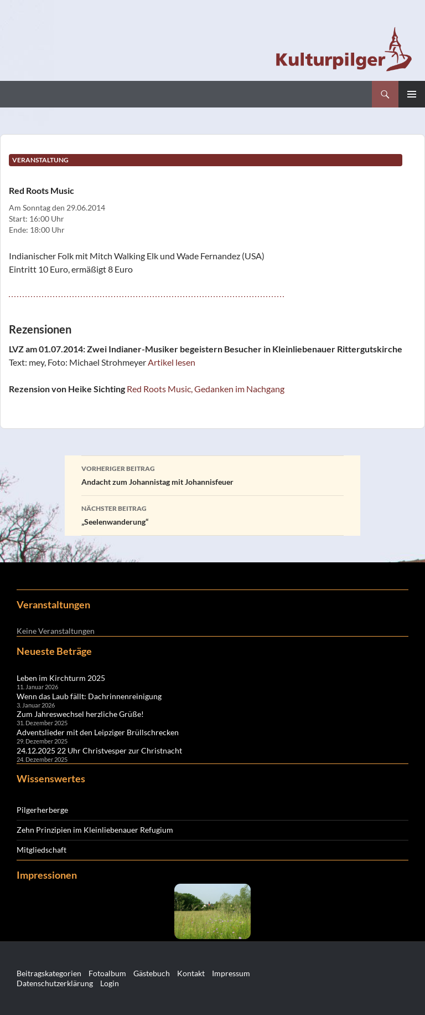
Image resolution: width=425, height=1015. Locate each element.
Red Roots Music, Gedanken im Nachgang (205, 388)
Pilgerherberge (42, 809)
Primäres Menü (411, 94)
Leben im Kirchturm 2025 (61, 678)
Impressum (231, 973)
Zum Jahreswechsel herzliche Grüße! (80, 714)
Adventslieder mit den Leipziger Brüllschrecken (98, 732)
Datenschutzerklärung (55, 983)
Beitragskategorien (49, 973)
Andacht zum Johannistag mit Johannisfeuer (212, 474)
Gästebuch (151, 973)
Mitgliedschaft (41, 849)
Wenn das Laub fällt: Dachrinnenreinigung (89, 696)
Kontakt (191, 973)
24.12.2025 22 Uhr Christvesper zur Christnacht (99, 750)
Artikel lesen (171, 362)
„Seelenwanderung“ (212, 514)
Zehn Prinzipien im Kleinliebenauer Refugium (95, 829)
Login (109, 983)
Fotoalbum (107, 973)
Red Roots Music (41, 190)
